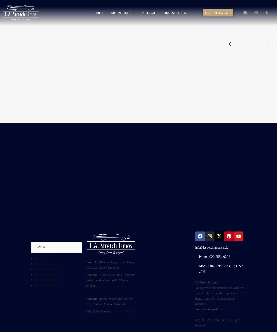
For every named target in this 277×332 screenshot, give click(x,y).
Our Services (176, 13)
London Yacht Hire (47, 263)
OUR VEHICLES (122, 13)
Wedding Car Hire (47, 274)
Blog (38, 258)
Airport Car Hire (46, 269)
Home (99, 13)
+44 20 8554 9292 (124, 311)
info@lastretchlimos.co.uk (211, 247)
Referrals (150, 13)
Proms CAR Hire (46, 279)
